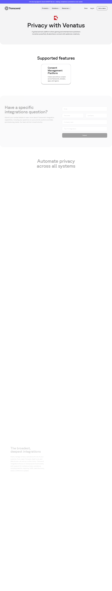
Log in (92, 8)
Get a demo (102, 8)
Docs (86, 8)
